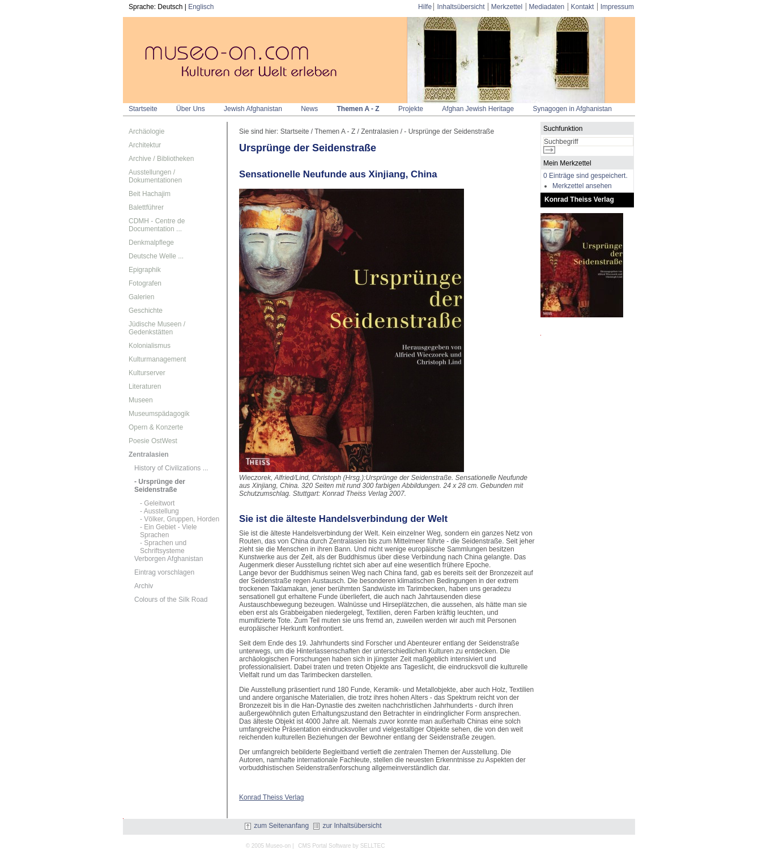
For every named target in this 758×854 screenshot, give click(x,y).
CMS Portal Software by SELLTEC (341, 846)
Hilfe (425, 7)
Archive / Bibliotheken (161, 159)
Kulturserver (147, 373)
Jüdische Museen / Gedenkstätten (157, 328)
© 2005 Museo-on (268, 846)
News (309, 109)
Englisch (201, 7)
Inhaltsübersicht (460, 7)
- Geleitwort (157, 503)
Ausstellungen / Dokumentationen (155, 176)
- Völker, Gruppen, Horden (179, 519)
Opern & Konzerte (156, 427)
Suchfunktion (562, 129)
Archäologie (146, 131)
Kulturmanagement (157, 359)
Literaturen (145, 386)
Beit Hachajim (150, 194)
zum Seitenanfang (277, 826)
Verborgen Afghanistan (168, 559)
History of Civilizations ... (171, 468)
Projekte (410, 109)
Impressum (617, 7)
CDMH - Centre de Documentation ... (157, 225)
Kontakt (582, 7)
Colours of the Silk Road (170, 600)
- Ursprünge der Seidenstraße (159, 486)
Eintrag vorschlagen (164, 572)
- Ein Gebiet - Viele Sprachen (168, 531)
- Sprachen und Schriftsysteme (163, 547)
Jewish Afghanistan (253, 109)
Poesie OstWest (153, 441)
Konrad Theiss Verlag (271, 797)
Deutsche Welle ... (156, 256)
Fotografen (145, 283)
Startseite (143, 109)
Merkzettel (506, 7)
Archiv (143, 586)
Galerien (141, 297)
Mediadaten (547, 7)
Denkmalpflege (151, 243)
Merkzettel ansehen (582, 186)
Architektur (145, 145)
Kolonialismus (150, 346)
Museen (141, 400)
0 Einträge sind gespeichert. (585, 176)
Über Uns (190, 109)
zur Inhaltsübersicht (347, 826)
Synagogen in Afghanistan (572, 109)
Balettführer (146, 207)
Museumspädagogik (159, 414)
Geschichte (146, 311)
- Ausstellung (159, 511)
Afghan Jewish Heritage (478, 109)
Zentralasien (149, 454)
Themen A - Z (358, 109)
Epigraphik (145, 270)
